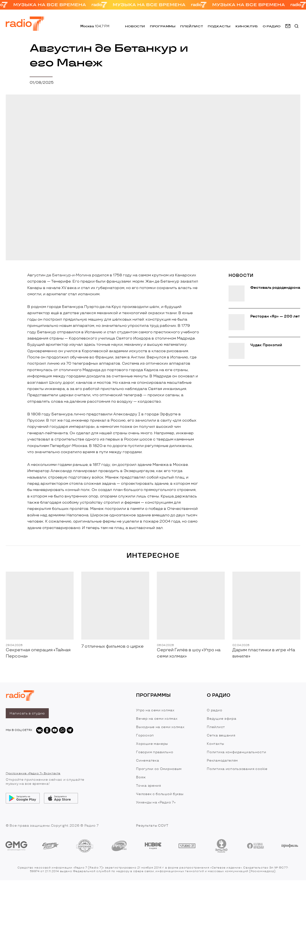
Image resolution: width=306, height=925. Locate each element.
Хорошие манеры (152, 744)
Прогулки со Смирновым (159, 769)
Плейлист (191, 26)
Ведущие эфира (221, 719)
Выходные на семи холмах (160, 727)
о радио (272, 26)
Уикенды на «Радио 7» (155, 802)
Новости (135, 26)
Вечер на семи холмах (156, 719)
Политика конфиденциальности (236, 752)
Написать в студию (27, 713)
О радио (214, 710)
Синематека (147, 760)
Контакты (215, 744)
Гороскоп (145, 735)
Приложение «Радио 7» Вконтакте (33, 773)
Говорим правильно (154, 752)
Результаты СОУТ (152, 826)
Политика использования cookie (237, 769)
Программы (162, 26)
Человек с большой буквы (159, 794)
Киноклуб (246, 26)
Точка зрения (148, 786)
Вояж (141, 777)
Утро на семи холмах (155, 710)
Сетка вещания (221, 735)
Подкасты (219, 26)
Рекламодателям (222, 760)
